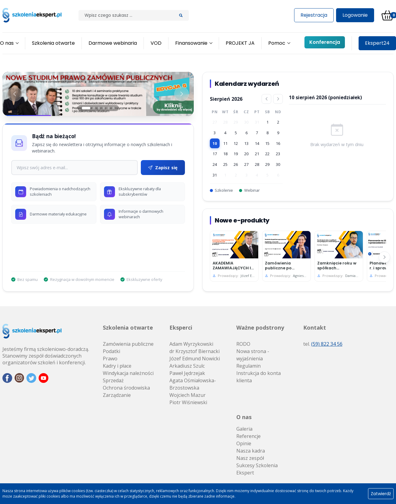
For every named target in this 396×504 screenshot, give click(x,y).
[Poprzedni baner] (14, 94)
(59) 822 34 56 (326, 344)
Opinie (243, 443)
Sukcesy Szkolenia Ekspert (257, 469)
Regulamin (248, 365)
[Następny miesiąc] (278, 99)
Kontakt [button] (314, 327)
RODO (243, 344)
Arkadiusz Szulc (187, 365)
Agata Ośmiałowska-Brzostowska (192, 384)
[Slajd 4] (103, 108)
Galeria (244, 428)
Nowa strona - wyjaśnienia (252, 355)
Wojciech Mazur (187, 395)
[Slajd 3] (99, 108)
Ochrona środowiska (126, 387)
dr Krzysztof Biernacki (194, 351)
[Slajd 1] (86, 108)
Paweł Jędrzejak (187, 373)
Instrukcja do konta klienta (258, 377)
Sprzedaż (113, 380)
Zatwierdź (381, 494)
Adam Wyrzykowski (191, 344)
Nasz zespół (250, 458)
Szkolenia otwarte (128, 327)
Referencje (248, 436)
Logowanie (355, 15)
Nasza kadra (250, 450)
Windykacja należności (128, 373)
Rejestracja (313, 15)
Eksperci (180, 327)
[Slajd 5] (108, 108)
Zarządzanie (117, 395)
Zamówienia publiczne (128, 344)
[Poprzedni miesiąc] (266, 99)
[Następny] (384, 257)
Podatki (111, 351)
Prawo (110, 358)
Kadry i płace (117, 365)
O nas (244, 417)
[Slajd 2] (94, 108)
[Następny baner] (181, 94)
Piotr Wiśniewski (188, 402)
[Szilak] (125, 15)
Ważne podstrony (260, 327)
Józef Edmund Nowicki (194, 358)
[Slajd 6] (113, 108)
